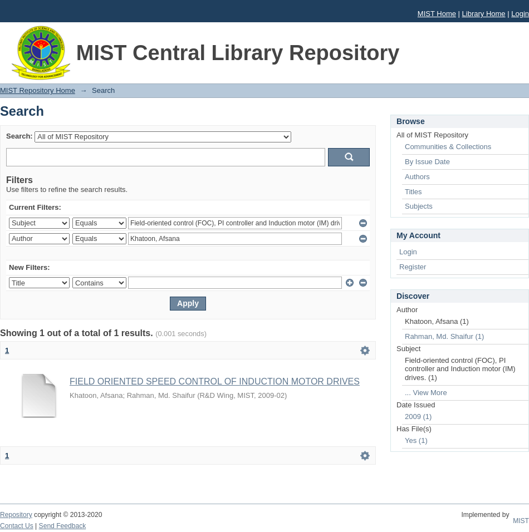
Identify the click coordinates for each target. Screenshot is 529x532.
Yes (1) (416, 440)
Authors (417, 177)
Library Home (484, 13)
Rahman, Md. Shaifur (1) (444, 336)
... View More (426, 392)
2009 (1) (418, 416)
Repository (16, 515)
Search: (19, 136)
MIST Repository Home (37, 90)
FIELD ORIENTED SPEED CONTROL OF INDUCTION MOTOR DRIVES (215, 381)
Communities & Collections (448, 146)
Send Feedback (62, 526)
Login (520, 13)
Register (412, 267)
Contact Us (16, 526)
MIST (521, 521)
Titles (413, 192)
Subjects (419, 206)
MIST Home (437, 13)
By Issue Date (427, 161)
